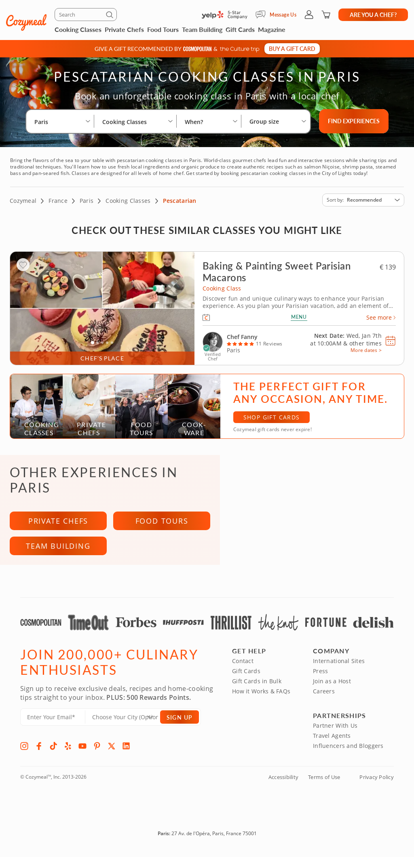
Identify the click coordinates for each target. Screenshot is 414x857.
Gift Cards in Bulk (256, 683)
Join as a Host (332, 683)
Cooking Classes (78, 29)
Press (320, 673)
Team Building (202, 29)
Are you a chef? (373, 15)
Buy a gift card (292, 48)
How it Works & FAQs (261, 693)
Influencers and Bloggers (348, 748)
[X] (112, 748)
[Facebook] (39, 748)
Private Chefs (124, 29)
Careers (324, 693)
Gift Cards (240, 29)
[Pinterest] (97, 748)
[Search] (86, 14)
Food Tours (163, 29)
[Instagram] (24, 748)
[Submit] (111, 16)
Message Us (283, 14)
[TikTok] (53, 748)
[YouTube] (82, 748)
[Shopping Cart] (325, 14)
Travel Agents (332, 737)
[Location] (127, 719)
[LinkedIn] (126, 748)
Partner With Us (335, 727)
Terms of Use (324, 779)
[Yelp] (68, 748)
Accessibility (283, 779)
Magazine (271, 29)
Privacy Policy (376, 779)
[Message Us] (263, 15)
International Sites (339, 663)
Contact (242, 663)
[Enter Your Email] (52, 719)
